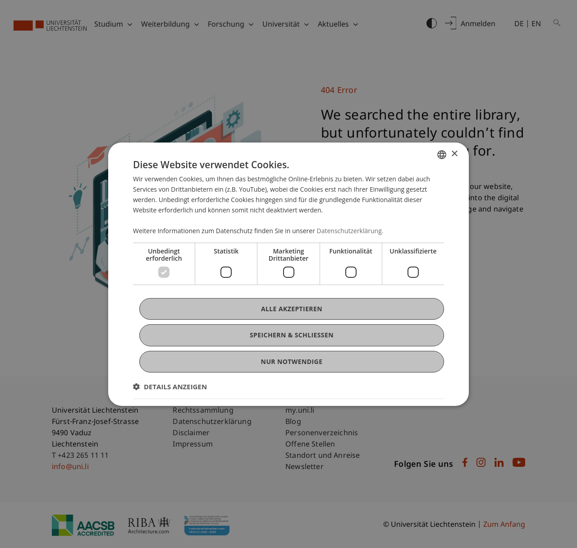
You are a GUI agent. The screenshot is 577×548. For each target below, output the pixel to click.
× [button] (454, 154)
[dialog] (288, 273)
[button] (170, 386)
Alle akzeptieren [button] (291, 308)
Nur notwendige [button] (292, 361)
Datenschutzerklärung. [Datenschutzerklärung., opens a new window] (350, 230)
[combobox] (441, 154)
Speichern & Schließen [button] (292, 335)
